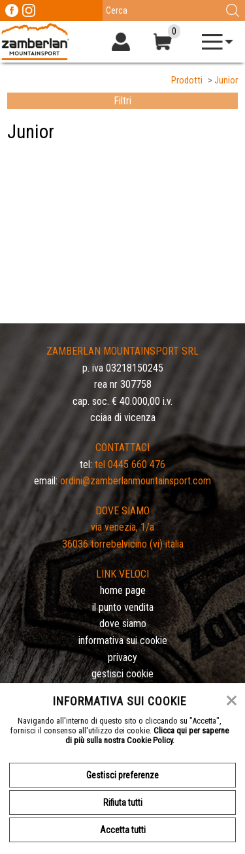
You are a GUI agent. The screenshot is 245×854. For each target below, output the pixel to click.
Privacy (122, 657)
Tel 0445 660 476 (130, 464)
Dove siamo (122, 623)
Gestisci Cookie (122, 674)
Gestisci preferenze (122, 775)
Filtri (122, 101)
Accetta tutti (123, 830)
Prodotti (187, 80)
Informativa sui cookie (122, 640)
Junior (226, 80)
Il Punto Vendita (123, 607)
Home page (123, 590)
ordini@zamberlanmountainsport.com (135, 481)
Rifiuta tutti (122, 802)
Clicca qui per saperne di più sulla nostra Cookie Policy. (147, 735)
